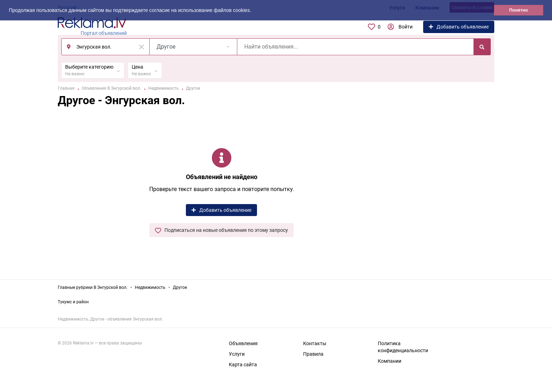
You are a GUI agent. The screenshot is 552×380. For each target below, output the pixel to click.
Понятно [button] (518, 10)
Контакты (314, 343)
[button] (253, 11)
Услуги (237, 354)
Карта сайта (243, 364)
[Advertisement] (445, 189)
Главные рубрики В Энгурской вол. (92, 287)
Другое (180, 287)
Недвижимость (150, 287)
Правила (313, 354)
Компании (389, 361)
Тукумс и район (73, 301)
